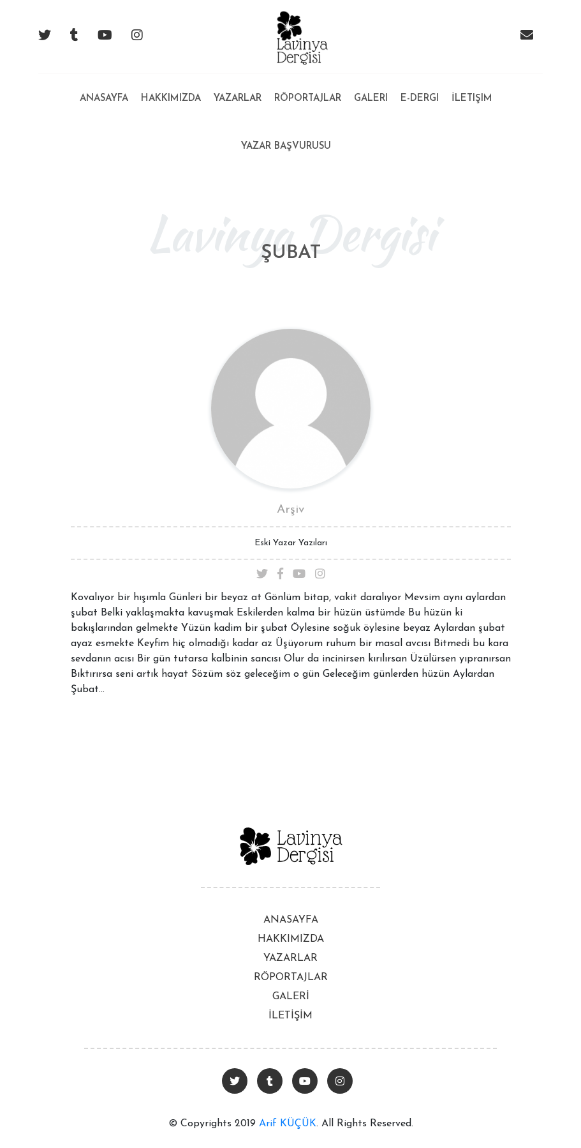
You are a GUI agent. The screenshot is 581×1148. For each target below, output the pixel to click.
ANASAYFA (290, 920)
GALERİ (290, 997)
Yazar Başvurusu (286, 146)
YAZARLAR (290, 958)
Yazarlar (237, 98)
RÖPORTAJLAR (291, 977)
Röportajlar (307, 98)
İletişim (472, 98)
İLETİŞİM (290, 1016)
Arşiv (290, 510)
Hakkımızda (171, 98)
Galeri (371, 98)
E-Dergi (420, 98)
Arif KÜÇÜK (287, 1124)
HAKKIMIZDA (291, 939)
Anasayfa (104, 88)
